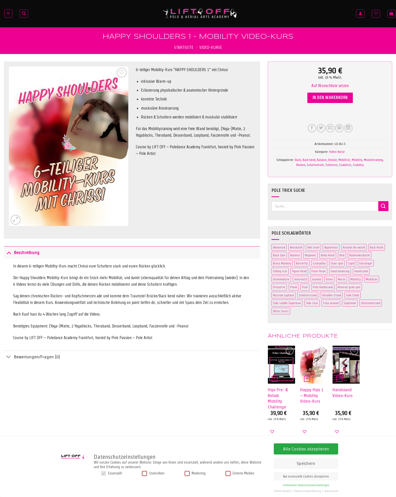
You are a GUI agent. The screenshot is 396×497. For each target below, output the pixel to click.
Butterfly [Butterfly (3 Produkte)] (302, 263)
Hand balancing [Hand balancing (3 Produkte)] (340, 271)
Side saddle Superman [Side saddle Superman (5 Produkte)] (287, 303)
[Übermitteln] (383, 206)
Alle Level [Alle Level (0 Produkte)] (313, 247)
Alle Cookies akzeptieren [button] (306, 448)
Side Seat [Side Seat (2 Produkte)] (312, 303)
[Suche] (24, 14)
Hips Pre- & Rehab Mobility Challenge (278, 398)
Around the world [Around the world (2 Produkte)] (354, 247)
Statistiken (153, 473)
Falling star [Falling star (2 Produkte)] (280, 271)
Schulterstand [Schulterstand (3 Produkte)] (308, 295)
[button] (330, 85)
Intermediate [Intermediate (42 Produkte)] (281, 279)
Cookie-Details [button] (283, 491)
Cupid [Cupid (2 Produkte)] (351, 263)
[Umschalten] (9, 252)
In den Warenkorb (330, 97)
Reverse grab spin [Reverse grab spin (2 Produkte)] (349, 287)
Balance (322, 159)
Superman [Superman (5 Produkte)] (349, 303)
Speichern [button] (306, 463)
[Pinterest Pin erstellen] (339, 128)
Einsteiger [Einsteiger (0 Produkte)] (365, 263)
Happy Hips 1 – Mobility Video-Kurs (312, 395)
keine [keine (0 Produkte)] (329, 279)
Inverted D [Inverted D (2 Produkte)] (300, 279)
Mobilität (344, 159)
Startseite (183, 47)
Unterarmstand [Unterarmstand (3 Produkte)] (370, 303)
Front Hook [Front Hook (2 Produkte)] (318, 271)
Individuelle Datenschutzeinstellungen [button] (306, 485)
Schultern (331, 165)
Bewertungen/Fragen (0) (32, 357)
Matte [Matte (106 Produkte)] (341, 279)
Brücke (332, 159)
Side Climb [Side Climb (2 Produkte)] (352, 295)
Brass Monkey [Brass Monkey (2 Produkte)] (282, 263)
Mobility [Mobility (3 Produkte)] (355, 279)
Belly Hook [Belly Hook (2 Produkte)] (328, 255)
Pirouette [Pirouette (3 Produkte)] (279, 287)
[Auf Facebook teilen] (312, 128)
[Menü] (8, 14)
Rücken (300, 165)
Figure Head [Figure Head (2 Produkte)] (299, 271)
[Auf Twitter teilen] (321, 128)
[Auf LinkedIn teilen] (348, 128)
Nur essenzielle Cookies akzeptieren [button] (306, 476)
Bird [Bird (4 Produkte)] (341, 255)
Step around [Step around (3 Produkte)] (331, 303)
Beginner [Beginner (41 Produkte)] (310, 255)
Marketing (195, 473)
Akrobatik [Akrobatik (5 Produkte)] (296, 247)
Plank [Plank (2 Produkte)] (293, 287)
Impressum (331, 491)
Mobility (357, 159)
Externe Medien (240, 473)
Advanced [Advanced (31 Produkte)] (279, 247)
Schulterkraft (315, 165)
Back (298, 159)
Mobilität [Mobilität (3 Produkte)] (372, 279)
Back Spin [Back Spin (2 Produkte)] (279, 255)
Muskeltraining (373, 159)
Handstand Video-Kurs (342, 392)
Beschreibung (21, 252)
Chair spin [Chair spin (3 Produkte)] (337, 263)
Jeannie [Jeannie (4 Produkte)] (316, 279)
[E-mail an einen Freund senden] (330, 128)
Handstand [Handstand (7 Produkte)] (361, 271)
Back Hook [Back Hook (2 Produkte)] (376, 247)
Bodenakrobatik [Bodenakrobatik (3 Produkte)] (359, 255)
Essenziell (111, 473)
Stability (358, 165)
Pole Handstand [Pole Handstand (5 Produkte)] (323, 287)
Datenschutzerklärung (308, 491)
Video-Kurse (210, 47)
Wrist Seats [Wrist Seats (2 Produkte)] (281, 311)
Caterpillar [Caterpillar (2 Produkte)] (319, 263)
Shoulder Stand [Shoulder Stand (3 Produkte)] (331, 295)
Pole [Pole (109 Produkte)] (305, 287)
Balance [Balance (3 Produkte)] (295, 255)
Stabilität (345, 165)
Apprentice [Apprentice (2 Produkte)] (331, 247)
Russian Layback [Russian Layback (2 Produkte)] (283, 295)
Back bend (309, 159)
